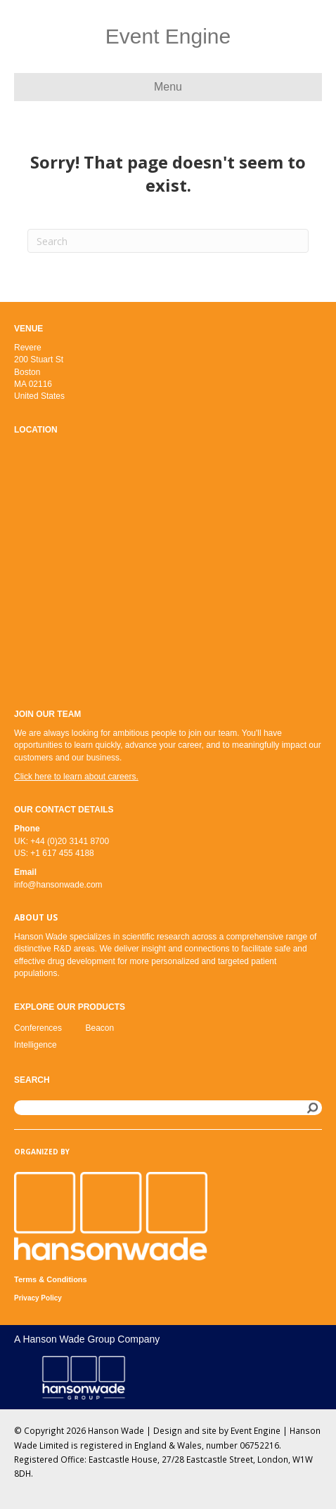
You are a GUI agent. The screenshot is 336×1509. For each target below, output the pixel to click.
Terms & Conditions (50, 1279)
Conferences (38, 1028)
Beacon (100, 1028)
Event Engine (255, 1430)
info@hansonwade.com (58, 885)
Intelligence (35, 1045)
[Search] (168, 241)
